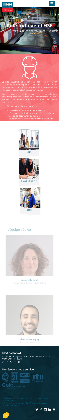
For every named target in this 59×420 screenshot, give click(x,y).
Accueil (4, 31)
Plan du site (8, 405)
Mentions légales (41, 398)
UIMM (16, 405)
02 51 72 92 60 (11, 362)
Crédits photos (9, 400)
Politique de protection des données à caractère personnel (26, 403)
